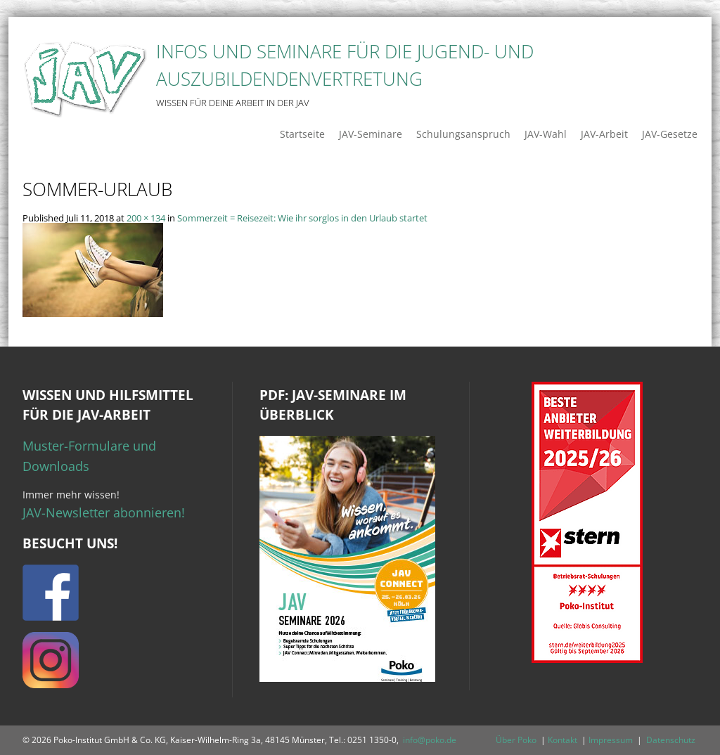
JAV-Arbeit (604, 134)
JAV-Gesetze (670, 134)
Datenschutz (670, 740)
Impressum (611, 740)
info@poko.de (429, 740)
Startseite (302, 134)
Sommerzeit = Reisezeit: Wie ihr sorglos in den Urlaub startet (302, 218)
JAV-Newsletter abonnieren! (103, 512)
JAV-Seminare (370, 134)
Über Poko (516, 740)
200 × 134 (146, 218)
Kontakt (562, 740)
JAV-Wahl (546, 134)
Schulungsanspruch (463, 134)
